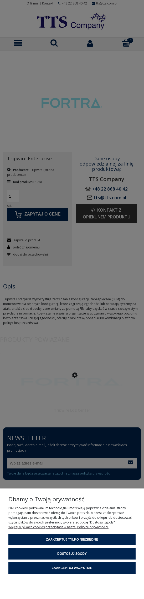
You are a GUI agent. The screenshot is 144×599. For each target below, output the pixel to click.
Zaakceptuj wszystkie (72, 568)
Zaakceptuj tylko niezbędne (72, 539)
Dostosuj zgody (72, 554)
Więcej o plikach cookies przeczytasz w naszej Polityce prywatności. (58, 527)
